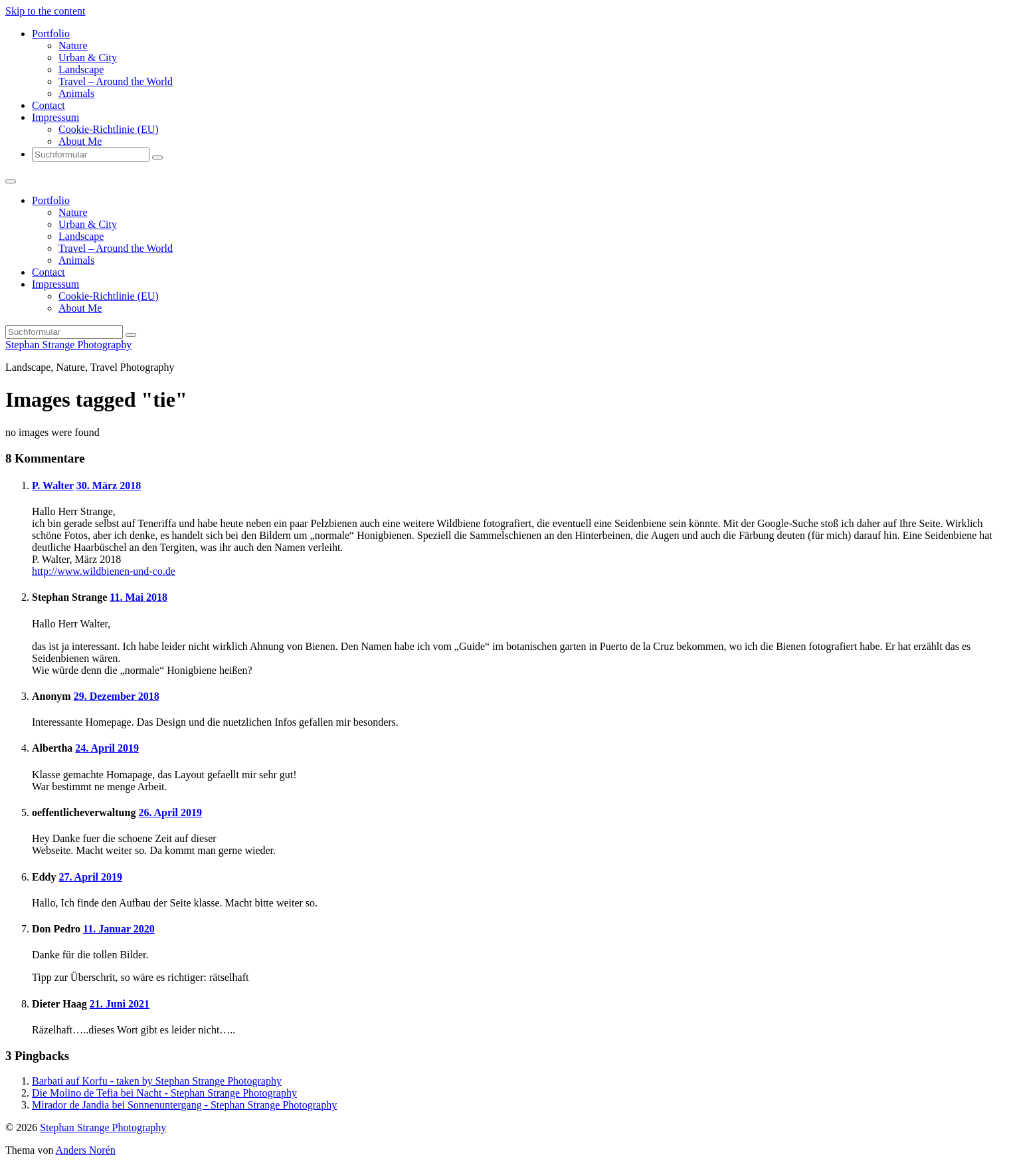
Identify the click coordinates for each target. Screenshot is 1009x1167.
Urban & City (87, 57)
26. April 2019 (170, 812)
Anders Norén (86, 1150)
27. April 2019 (90, 877)
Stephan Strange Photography (68, 344)
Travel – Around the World (115, 81)
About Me (80, 141)
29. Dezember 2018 (116, 696)
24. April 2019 (107, 748)
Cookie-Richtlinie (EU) (108, 129)
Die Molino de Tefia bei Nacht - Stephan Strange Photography (164, 1093)
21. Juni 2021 (119, 1003)
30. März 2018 (108, 485)
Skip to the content (45, 11)
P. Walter (53, 485)
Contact (48, 105)
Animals (76, 93)
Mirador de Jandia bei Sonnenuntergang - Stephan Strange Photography (184, 1105)
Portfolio (51, 33)
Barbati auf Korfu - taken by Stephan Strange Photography (157, 1081)
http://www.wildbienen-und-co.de (103, 571)
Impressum (55, 117)
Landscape (81, 69)
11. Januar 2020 (119, 928)
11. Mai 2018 (138, 597)
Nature (73, 45)
